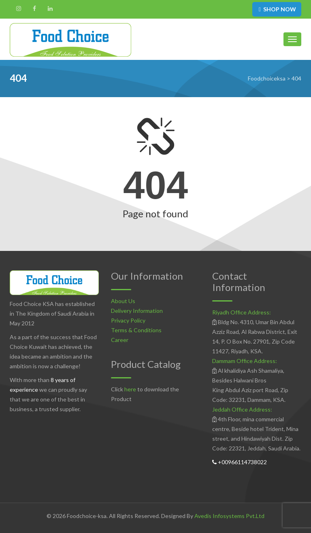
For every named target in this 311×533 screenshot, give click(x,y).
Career (119, 339)
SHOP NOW (277, 9)
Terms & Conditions (136, 330)
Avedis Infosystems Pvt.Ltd (229, 515)
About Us (123, 300)
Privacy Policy (128, 320)
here (130, 389)
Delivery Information (137, 310)
